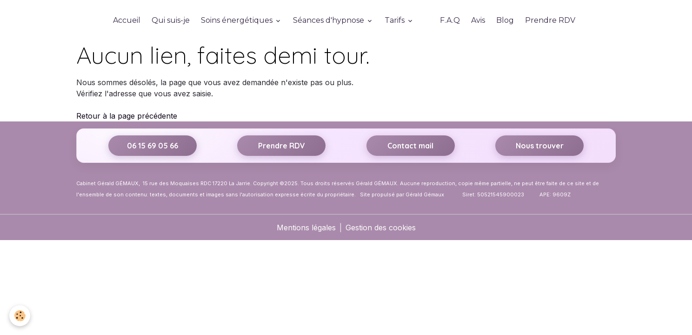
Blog (505, 20)
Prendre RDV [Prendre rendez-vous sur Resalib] (281, 145)
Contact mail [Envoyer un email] (410, 145)
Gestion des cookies (381, 227)
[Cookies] (19, 315)
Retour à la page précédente (126, 116)
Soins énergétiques (237, 20)
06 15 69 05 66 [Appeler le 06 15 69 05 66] (152, 145)
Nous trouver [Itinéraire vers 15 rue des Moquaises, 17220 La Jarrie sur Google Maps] (540, 145)
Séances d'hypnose (329, 20)
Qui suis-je (171, 20)
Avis (478, 20)
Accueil (126, 20)
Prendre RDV (550, 20)
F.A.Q (450, 20)
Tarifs (395, 20)
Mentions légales (306, 227)
